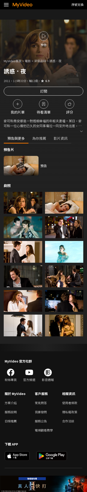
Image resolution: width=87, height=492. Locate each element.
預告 (43, 165)
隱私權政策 (69, 412)
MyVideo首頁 (13, 61)
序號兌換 (77, 4)
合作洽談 (68, 421)
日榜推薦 (11, 421)
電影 (28, 61)
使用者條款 (69, 403)
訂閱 (43, 91)
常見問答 (41, 403)
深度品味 (40, 61)
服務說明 (11, 412)
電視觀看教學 (44, 430)
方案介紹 (11, 403)
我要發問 (41, 412)
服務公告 (41, 421)
